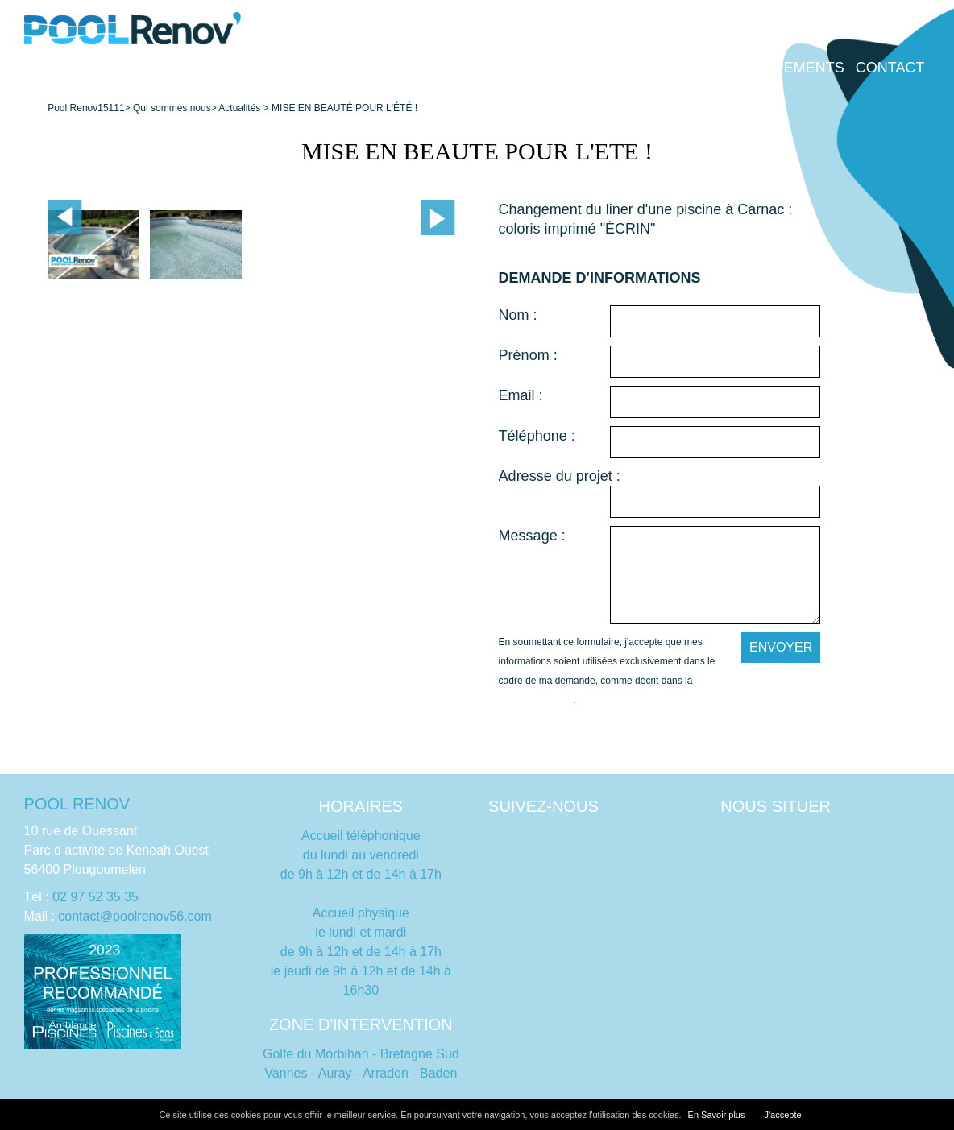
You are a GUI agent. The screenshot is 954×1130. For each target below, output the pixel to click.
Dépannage (682, 68)
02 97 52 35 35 (95, 897)
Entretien (585, 68)
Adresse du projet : (559, 476)
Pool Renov (72, 108)
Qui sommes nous (462, 68)
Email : (521, 395)
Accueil (116, 68)
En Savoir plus (716, 1115)
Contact (890, 68)
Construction (218, 68)
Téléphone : (537, 436)
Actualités (239, 108)
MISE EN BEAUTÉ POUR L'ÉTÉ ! (344, 108)
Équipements (791, 68)
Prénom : (528, 355)
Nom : (518, 315)
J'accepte (782, 1115)
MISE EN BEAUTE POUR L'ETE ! (477, 151)
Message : (532, 536)
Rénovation (334, 68)
